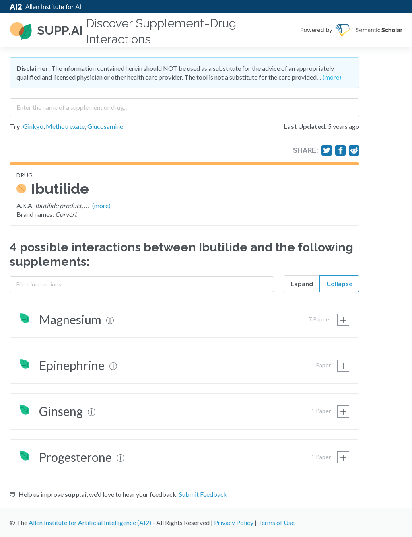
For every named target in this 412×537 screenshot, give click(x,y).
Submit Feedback (203, 494)
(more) (332, 77)
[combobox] (184, 104)
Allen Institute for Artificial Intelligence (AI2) (90, 522)
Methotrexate (65, 126)
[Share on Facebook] (340, 150)
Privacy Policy (233, 522)
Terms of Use (276, 522)
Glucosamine (105, 126)
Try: (16, 126)
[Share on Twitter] (326, 150)
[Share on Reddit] (354, 150)
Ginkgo (33, 126)
